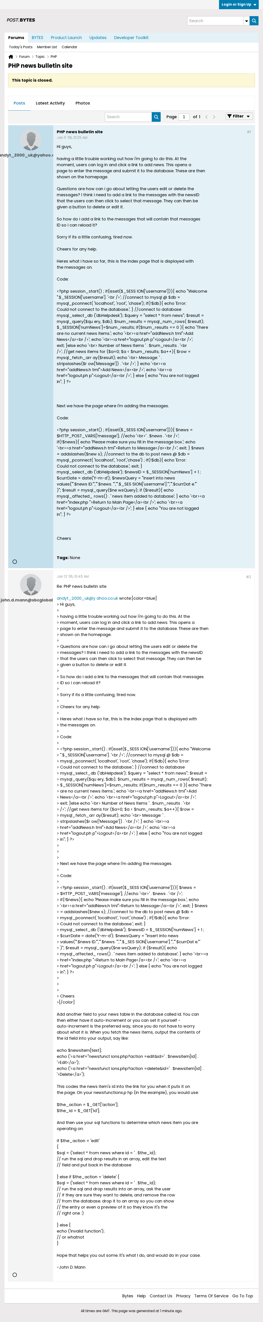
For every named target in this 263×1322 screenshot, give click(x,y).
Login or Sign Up (239, 4)
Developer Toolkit (131, 37)
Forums (16, 37)
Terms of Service (211, 1296)
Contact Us (161, 1296)
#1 (249, 132)
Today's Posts (21, 47)
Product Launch (66, 37)
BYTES (37, 37)
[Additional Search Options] (246, 20)
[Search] (218, 20)
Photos (83, 103)
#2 (248, 577)
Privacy (183, 1296)
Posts (19, 103)
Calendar (69, 47)
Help (141, 1296)
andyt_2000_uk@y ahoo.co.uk (87, 598)
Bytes (127, 1296)
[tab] (19, 103)
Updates (98, 37)
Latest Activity (50, 103)
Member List (47, 47)
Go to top (242, 1296)
